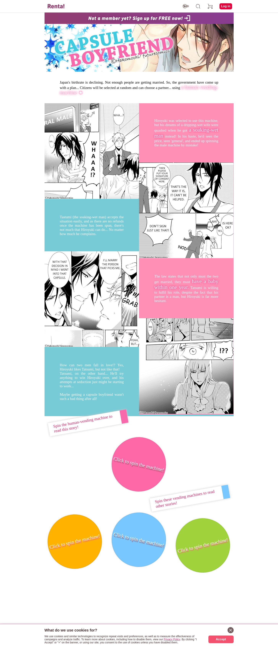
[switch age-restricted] (186, 6)
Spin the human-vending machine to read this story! (82, 424)
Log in (225, 6)
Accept (221, 639)
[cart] (210, 6)
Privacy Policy (172, 639)
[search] (198, 6)
